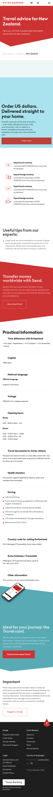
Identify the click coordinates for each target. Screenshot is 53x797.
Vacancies (31, 742)
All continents (8, 54)
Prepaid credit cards (11, 735)
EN (31, 763)
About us (30, 735)
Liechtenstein (43, 760)
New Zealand (32, 54)
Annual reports (33, 749)
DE (28, 763)
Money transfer (9, 742)
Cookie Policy (8, 773)
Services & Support (10, 745)
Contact (30, 738)
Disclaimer (7, 769)
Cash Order (7, 738)
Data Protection (9, 766)
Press (29, 745)
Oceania (20, 54)
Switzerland (32, 760)
